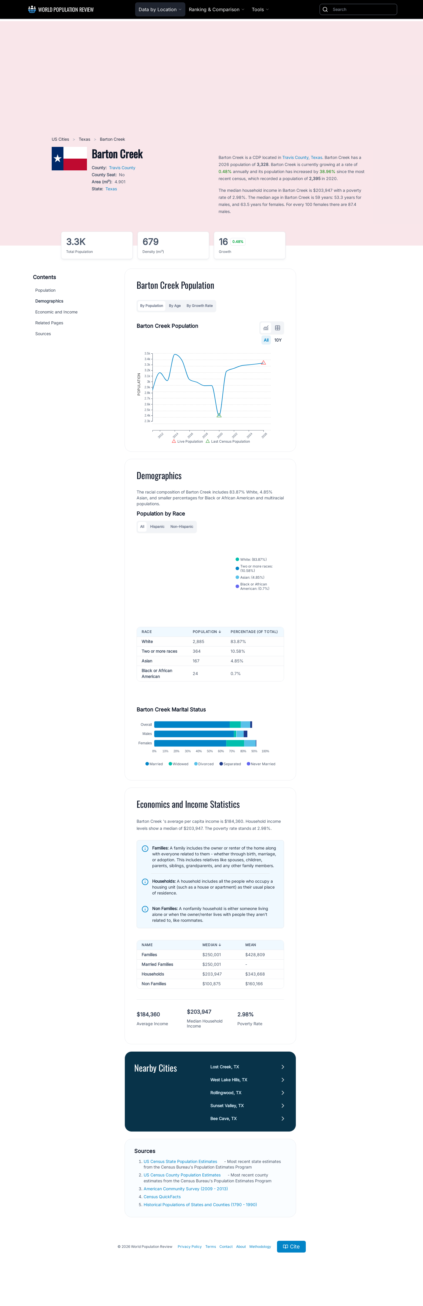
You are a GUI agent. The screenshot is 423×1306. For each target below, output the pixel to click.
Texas (85, 139)
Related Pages (49, 322)
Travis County (122, 167)
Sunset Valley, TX (227, 1121)
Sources (43, 333)
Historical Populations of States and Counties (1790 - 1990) (201, 1220)
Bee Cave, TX (223, 1134)
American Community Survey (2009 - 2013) (186, 1204)
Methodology (260, 1262)
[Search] (363, 9)
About (241, 1262)
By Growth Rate (200, 305)
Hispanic (157, 535)
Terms (210, 1262)
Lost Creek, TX (224, 1082)
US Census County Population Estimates (183, 1190)
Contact (226, 1262)
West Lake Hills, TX (228, 1095)
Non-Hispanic (181, 535)
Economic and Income (56, 311)
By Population (151, 305)
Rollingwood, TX (225, 1108)
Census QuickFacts (163, 1212)
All (266, 340)
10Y (278, 340)
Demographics (49, 300)
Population (45, 290)
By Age (175, 305)
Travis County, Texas (302, 157)
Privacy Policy (190, 1262)
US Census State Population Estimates (181, 1177)
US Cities (61, 139)
